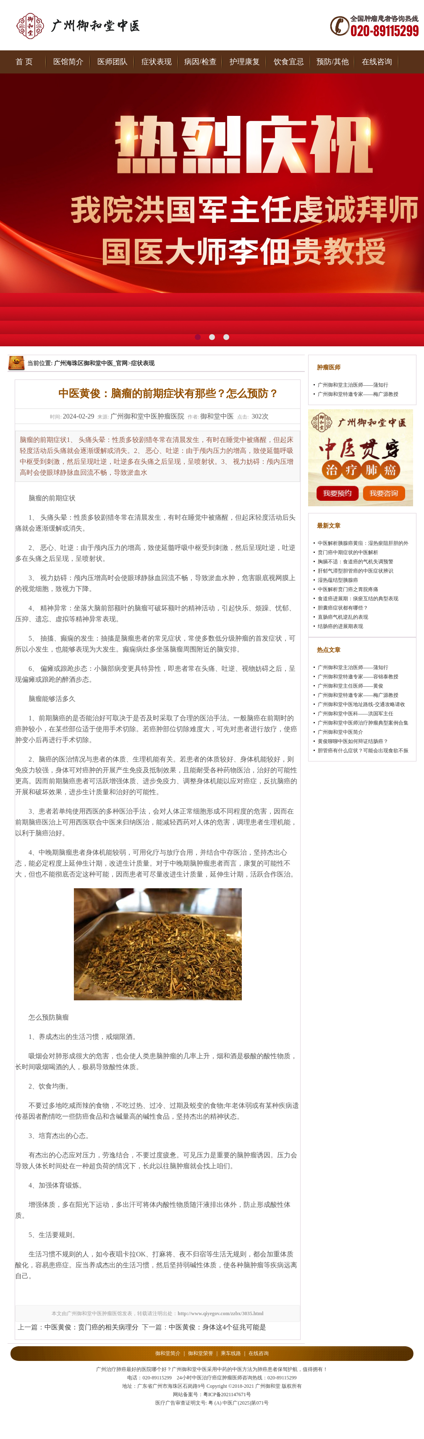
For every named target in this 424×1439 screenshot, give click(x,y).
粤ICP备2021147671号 (227, 1394)
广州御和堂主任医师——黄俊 (350, 686)
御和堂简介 (168, 1353)
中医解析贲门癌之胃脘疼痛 (348, 589)
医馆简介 (68, 62)
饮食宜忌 (289, 62)
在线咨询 (377, 62)
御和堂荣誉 (200, 1353)
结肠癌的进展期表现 (340, 626)
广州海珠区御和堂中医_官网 (91, 363)
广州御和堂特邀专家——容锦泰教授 (358, 677)
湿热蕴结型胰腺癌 (338, 580)
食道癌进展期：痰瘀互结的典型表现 (358, 599)
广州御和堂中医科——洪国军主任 (355, 714)
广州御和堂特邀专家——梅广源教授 (358, 394)
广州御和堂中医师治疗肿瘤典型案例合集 (363, 723)
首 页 (24, 62)
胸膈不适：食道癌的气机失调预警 (355, 562)
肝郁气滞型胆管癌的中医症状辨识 (355, 571)
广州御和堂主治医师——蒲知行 (353, 385)
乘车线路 (231, 1353)
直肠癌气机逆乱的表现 (343, 617)
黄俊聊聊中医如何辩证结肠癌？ (353, 741)
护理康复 (245, 62)
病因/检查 (200, 62)
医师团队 (112, 62)
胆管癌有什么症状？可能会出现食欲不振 (363, 751)
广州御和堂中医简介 (340, 732)
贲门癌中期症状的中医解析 (348, 552)
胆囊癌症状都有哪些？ (343, 608)
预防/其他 (333, 62)
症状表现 (156, 62)
